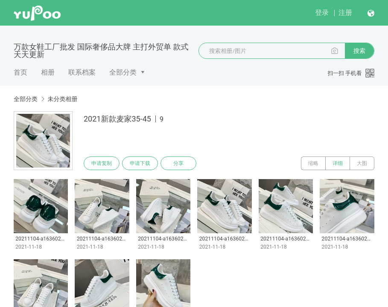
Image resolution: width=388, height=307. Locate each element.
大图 (362, 163)
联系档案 (82, 72)
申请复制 (101, 163)
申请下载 (140, 163)
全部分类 (123, 72)
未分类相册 (62, 99)
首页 (20, 72)
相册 (48, 72)
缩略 (313, 163)
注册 (345, 13)
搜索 (359, 50)
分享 (178, 163)
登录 (322, 13)
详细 (338, 163)
